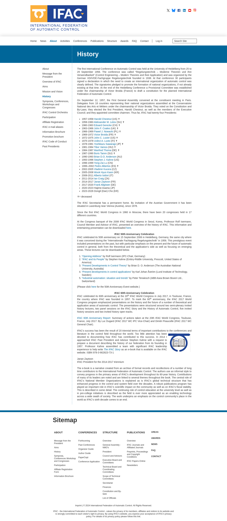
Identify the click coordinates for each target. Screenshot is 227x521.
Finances (107, 487)
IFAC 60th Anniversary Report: (94, 318)
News (43, 41)
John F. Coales (102, 128)
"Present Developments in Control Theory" (104, 265)
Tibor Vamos (101, 147)
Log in (159, 41)
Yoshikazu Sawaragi (105, 144)
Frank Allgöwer (102, 184)
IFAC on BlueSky (173, 10)
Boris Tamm (100, 153)
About (53, 41)
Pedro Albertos (102, 166)
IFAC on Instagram (195, 10)
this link (136, 516)
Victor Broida (101, 134)
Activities (65, 41)
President (107, 451)
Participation (60, 465)
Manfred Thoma (102, 150)
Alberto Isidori (101, 175)
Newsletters (132, 465)
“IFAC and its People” (93, 259)
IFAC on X (168, 10)
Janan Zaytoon (102, 181)
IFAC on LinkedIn (184, 10)
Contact (144, 41)
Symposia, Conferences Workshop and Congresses (65, 458)
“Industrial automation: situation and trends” (105, 278)
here (128, 227)
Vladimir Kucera (102, 169)
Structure (112, 41)
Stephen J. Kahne (103, 159)
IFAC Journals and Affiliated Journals (135, 446)
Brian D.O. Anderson (105, 156)
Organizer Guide (86, 449)
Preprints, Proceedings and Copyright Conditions (137, 454)
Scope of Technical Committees (111, 477)
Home (33, 41)
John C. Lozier (102, 137)
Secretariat (108, 483)
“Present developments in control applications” (107, 271)
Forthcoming (84, 441)
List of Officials (109, 498)
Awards (124, 41)
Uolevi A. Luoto (102, 140)
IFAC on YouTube (189, 10)
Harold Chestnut (103, 119)
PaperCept (83, 457)
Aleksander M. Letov (105, 122)
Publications (97, 41)
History (57, 451)
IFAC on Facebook (179, 10)
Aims (56, 447)
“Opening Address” (92, 256)
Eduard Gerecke (103, 125)
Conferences (80, 41)
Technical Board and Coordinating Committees (112, 469)
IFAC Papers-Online (136, 461)
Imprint (78, 505)
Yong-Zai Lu (101, 163)
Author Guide (84, 453)
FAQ (134, 41)
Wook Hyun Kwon (103, 172)
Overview (107, 441)
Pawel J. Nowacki (104, 131)
